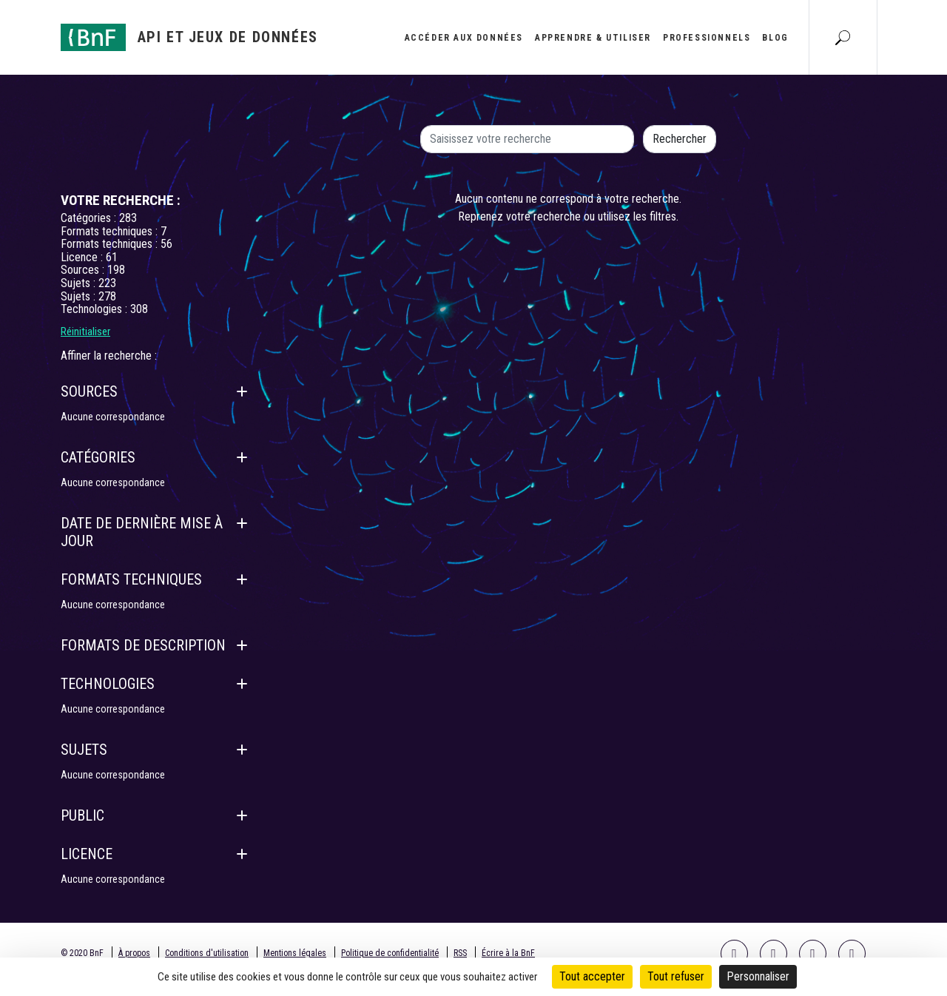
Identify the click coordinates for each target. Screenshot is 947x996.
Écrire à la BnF (508, 953)
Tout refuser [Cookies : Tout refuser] (675, 976)
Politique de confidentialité (390, 953)
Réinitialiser (85, 331)
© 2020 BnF (82, 953)
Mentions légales (294, 953)
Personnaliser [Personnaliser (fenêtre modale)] (758, 976)
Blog (775, 38)
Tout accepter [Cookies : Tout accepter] (592, 976)
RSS (460, 953)
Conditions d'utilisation (207, 953)
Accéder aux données (464, 38)
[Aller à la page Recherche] (842, 37)
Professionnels (706, 38)
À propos (134, 953)
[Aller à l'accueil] (189, 37)
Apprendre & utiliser (593, 38)
